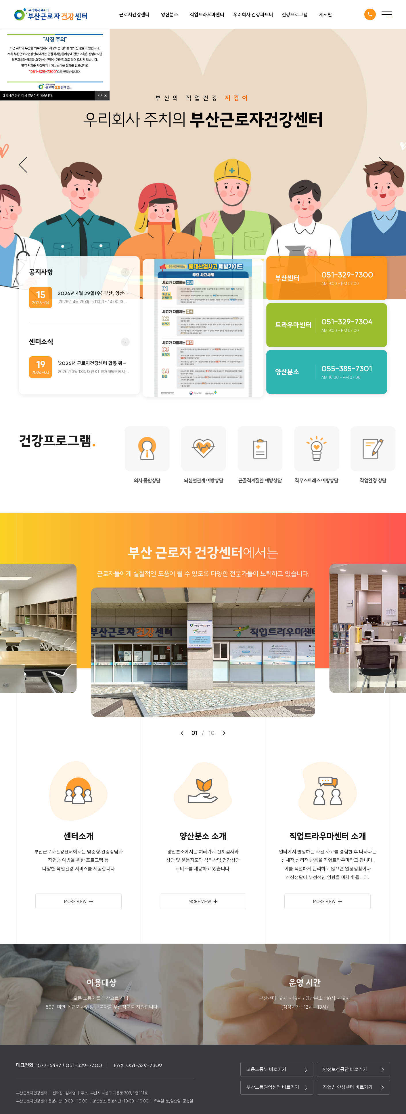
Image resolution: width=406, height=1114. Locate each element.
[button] (182, 733)
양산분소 (169, 15)
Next (383, 165)
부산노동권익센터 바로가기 (276, 1087)
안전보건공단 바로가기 (353, 1069)
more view (78, 901)
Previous (23, 165)
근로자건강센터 (134, 15)
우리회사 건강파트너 (253, 15)
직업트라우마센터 (207, 15)
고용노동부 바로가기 (276, 1069)
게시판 (325, 15)
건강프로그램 (295, 15)
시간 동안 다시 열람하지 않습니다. (28, 96)
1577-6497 (370, 14)
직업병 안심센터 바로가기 (353, 1087)
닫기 (102, 96)
